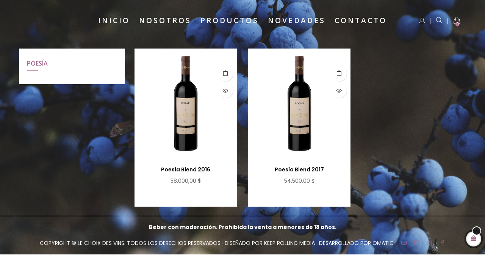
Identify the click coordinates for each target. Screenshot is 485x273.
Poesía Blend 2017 (299, 169)
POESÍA (37, 63)
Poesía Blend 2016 (185, 169)
